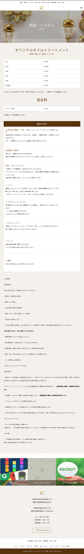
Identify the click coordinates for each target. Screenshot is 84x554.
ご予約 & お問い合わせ (42, 530)
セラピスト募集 (65, 546)
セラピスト (29, 546)
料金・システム (44, 546)
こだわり (22, 546)
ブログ (51, 546)
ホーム (16, 546)
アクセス (57, 546)
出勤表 (36, 546)
